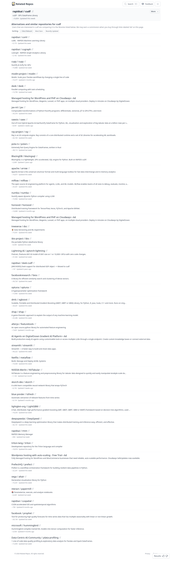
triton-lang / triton (21, 442)
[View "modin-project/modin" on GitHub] (37, 74)
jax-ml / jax (17, 107)
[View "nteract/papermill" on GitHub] (33, 489)
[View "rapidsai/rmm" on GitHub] (29, 431)
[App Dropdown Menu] (158, 4)
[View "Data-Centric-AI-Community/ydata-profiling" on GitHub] (60, 538)
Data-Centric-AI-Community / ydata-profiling (35, 537)
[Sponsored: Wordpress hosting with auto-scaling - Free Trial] (86, 456)
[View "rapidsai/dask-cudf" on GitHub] (34, 263)
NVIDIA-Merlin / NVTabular (26, 369)
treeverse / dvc (19, 226)
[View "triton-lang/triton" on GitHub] (32, 443)
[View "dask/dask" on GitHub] (25, 86)
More (155, 11)
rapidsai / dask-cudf (22, 262)
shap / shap (18, 311)
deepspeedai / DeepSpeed (25, 418)
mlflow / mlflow (20, 180)
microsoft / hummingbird (25, 525)
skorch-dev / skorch (22, 381)
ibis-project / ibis (20, 238)
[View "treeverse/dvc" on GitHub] (29, 226)
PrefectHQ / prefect (22, 464)
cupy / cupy (18, 61)
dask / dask (18, 85)
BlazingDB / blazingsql (23, 156)
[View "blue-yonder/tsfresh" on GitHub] (35, 394)
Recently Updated (52, 31)
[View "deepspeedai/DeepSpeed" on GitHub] (41, 419)
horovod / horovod (21, 204)
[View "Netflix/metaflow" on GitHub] (32, 358)
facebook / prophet (22, 513)
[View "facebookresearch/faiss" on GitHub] (39, 275)
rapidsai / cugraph (21, 49)
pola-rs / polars (20, 143)
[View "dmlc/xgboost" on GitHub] (29, 300)
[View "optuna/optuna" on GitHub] (30, 287)
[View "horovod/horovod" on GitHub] (33, 205)
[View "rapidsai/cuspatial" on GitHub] (33, 501)
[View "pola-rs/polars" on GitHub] (29, 144)
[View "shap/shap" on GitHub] (25, 312)
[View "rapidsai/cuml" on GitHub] (29, 37)
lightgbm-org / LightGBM (25, 406)
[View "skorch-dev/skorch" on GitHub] (34, 382)
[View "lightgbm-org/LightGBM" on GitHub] (40, 406)
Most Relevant (26, 31)
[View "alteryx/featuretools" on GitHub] (35, 324)
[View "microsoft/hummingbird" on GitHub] (40, 525)
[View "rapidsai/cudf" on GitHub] (33, 11)
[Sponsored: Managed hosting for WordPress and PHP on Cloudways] (86, 99)
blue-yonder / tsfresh (23, 394)
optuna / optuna (20, 287)
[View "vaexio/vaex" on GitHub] (27, 120)
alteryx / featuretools (23, 323)
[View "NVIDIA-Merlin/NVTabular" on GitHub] (41, 370)
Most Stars (39, 31)
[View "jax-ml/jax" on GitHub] (25, 107)
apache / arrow (20, 168)
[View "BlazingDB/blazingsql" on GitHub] (37, 156)
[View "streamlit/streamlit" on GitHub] (34, 345)
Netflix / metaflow (21, 357)
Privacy (147, 554)
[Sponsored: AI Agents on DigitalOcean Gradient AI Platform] (86, 337)
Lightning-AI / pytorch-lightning (28, 250)
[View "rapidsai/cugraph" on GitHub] (32, 49)
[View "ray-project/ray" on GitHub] (30, 132)
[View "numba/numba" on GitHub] (30, 193)
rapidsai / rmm (19, 430)
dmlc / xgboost (19, 299)
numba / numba (20, 192)
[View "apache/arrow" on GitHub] (29, 168)
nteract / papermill (21, 488)
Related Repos (24, 4)
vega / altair (18, 476)
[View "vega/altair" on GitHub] (26, 477)
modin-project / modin (23, 73)
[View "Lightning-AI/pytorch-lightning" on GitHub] (47, 251)
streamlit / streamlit (22, 345)
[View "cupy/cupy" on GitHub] (25, 62)
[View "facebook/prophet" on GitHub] (33, 513)
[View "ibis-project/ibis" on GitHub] (30, 239)
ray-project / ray (20, 131)
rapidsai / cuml (19, 37)
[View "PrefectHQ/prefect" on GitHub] (33, 464)
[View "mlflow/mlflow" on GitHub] (29, 181)
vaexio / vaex (18, 119)
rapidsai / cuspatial (22, 500)
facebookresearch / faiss (24, 275)
